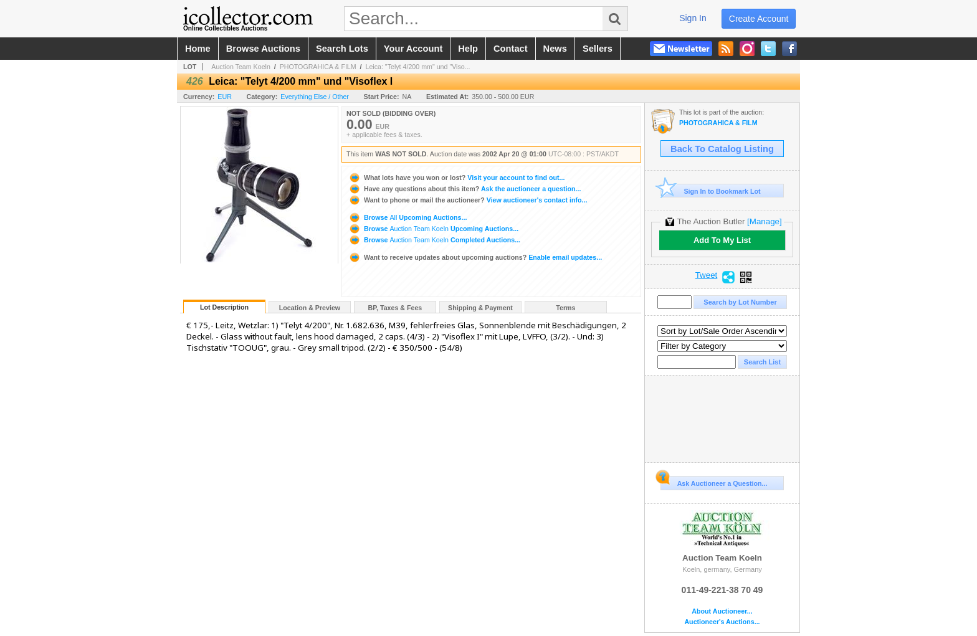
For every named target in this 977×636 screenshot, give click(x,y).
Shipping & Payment (480, 307)
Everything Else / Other (314, 96)
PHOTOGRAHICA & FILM (318, 66)
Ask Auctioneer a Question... (713, 481)
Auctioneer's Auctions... (722, 622)
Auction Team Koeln (240, 66)
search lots (342, 49)
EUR (224, 96)
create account (759, 19)
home (198, 49)
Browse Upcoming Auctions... (407, 217)
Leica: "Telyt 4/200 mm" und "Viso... (417, 66)
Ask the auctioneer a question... (464, 188)
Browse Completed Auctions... (434, 240)
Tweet (706, 275)
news (555, 49)
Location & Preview (309, 307)
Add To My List (722, 240)
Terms (565, 307)
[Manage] (764, 221)
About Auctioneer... (722, 611)
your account (413, 49)
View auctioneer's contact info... (467, 200)
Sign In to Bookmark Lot (710, 191)
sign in (693, 18)
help (468, 49)
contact (510, 49)
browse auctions (263, 49)
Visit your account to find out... (456, 177)
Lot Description (224, 307)
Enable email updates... (475, 257)
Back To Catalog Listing (722, 149)
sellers (597, 49)
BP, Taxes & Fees (395, 307)
